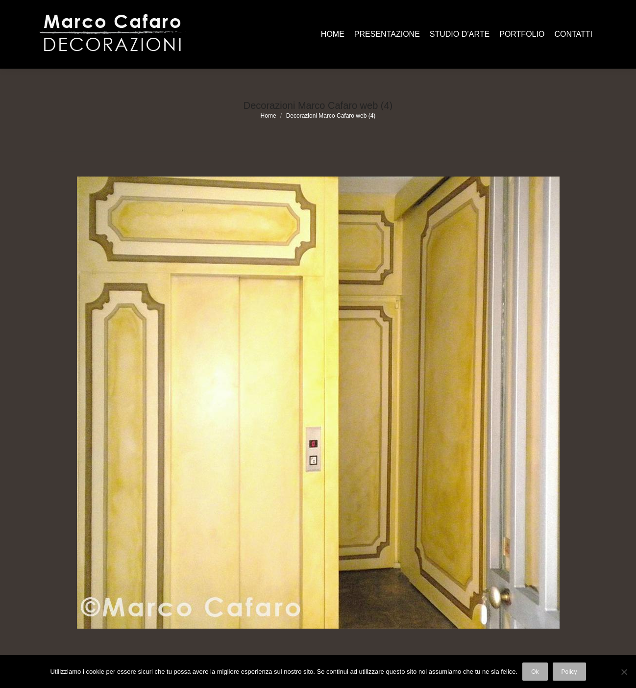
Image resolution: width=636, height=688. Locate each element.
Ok (534, 671)
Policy (569, 671)
